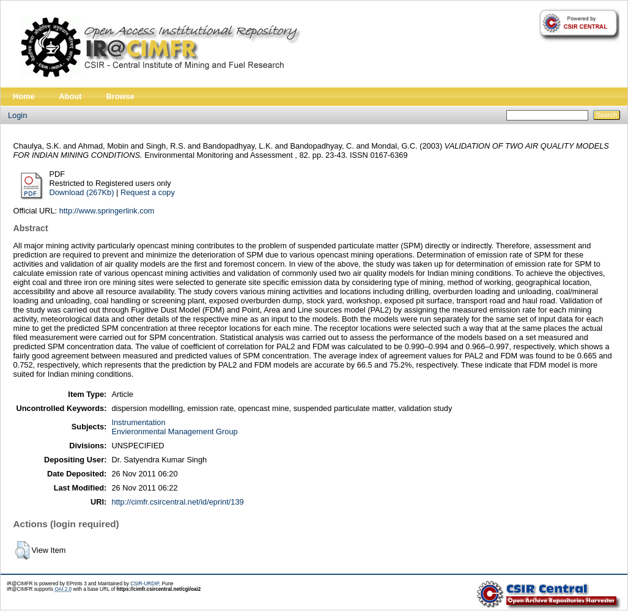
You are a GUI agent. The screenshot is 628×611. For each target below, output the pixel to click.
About (70, 96)
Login (17, 115)
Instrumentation (138, 422)
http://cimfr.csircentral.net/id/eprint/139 (177, 501)
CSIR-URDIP (144, 584)
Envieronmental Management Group (174, 431)
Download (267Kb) (82, 192)
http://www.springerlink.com (107, 210)
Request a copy (147, 192)
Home (24, 96)
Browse (120, 96)
